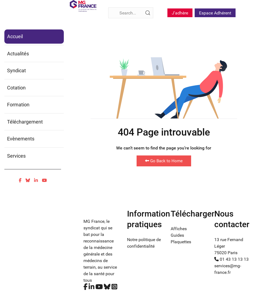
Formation (18, 104)
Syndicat (16, 70)
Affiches (179, 228)
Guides (177, 235)
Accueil (15, 36)
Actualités (18, 53)
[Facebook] (20, 180)
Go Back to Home (164, 160)
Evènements (20, 139)
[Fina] (83, 6)
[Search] (130, 12)
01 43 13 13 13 (231, 259)
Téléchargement (25, 122)
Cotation (16, 88)
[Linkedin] (36, 180)
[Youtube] (44, 180)
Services (16, 156)
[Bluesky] (28, 180)
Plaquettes (181, 241)
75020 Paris (225, 252)
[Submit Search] (147, 12)
